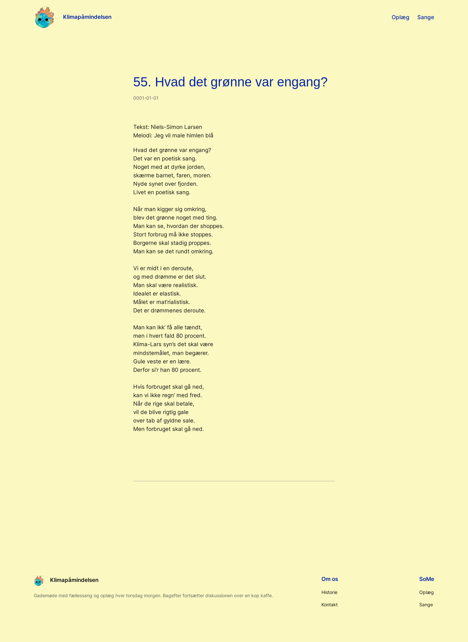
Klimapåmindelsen (87, 17)
